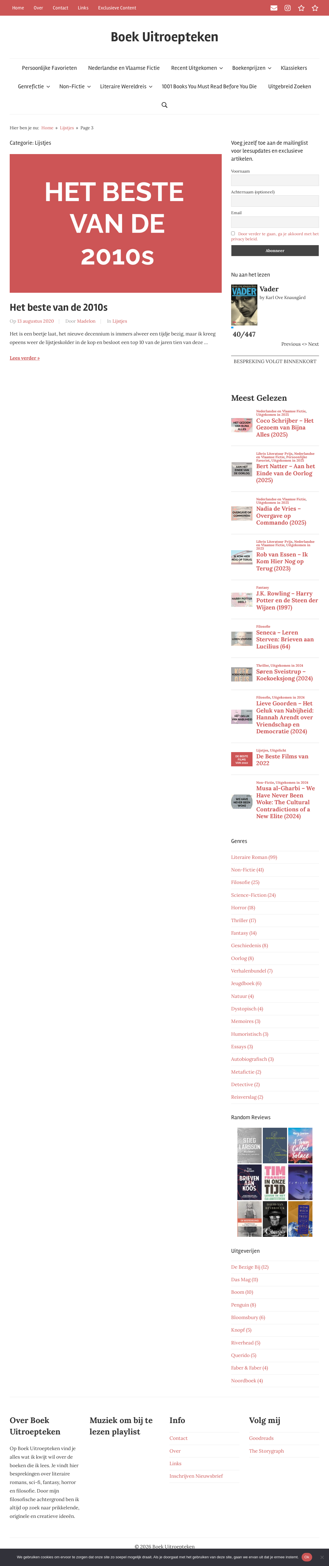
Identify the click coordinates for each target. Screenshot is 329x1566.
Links (83, 8)
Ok (306, 1557)
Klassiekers (294, 67)
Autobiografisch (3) (252, 1059)
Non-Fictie (75, 86)
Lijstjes (119, 321)
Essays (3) (242, 1046)
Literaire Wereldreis (126, 86)
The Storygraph (266, 1451)
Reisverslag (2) (247, 1097)
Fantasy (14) (244, 933)
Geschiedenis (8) (249, 945)
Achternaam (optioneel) (252, 192)
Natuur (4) (242, 996)
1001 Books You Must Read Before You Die (209, 86)
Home (18, 8)
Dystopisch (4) (247, 1009)
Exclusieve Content (117, 8)
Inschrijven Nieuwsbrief (196, 1476)
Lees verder (23, 358)
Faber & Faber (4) (249, 1368)
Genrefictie (34, 86)
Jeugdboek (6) (246, 983)
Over (38, 8)
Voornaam (240, 171)
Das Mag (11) (244, 1279)
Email (236, 212)
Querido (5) (243, 1355)
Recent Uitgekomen (197, 67)
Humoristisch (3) (249, 1034)
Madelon (86, 321)
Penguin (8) (243, 1305)
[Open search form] (165, 105)
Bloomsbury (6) (248, 1317)
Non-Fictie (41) (247, 870)
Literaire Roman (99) (254, 857)
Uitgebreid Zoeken (289, 86)
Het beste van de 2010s (59, 307)
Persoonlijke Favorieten (49, 67)
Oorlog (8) (242, 958)
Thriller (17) (243, 920)
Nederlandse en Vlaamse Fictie (124, 67)
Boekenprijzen (252, 67)
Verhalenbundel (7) (252, 971)
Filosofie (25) (245, 882)
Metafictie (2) (246, 1072)
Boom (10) (242, 1292)
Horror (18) (243, 907)
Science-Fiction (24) (253, 895)
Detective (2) (245, 1084)
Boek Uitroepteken (164, 36)
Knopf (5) (241, 1330)
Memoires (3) (245, 1021)
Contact (60, 8)
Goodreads (261, 1438)
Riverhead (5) (245, 1343)
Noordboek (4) (247, 1380)
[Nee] (322, 1557)
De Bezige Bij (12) (250, 1267)
